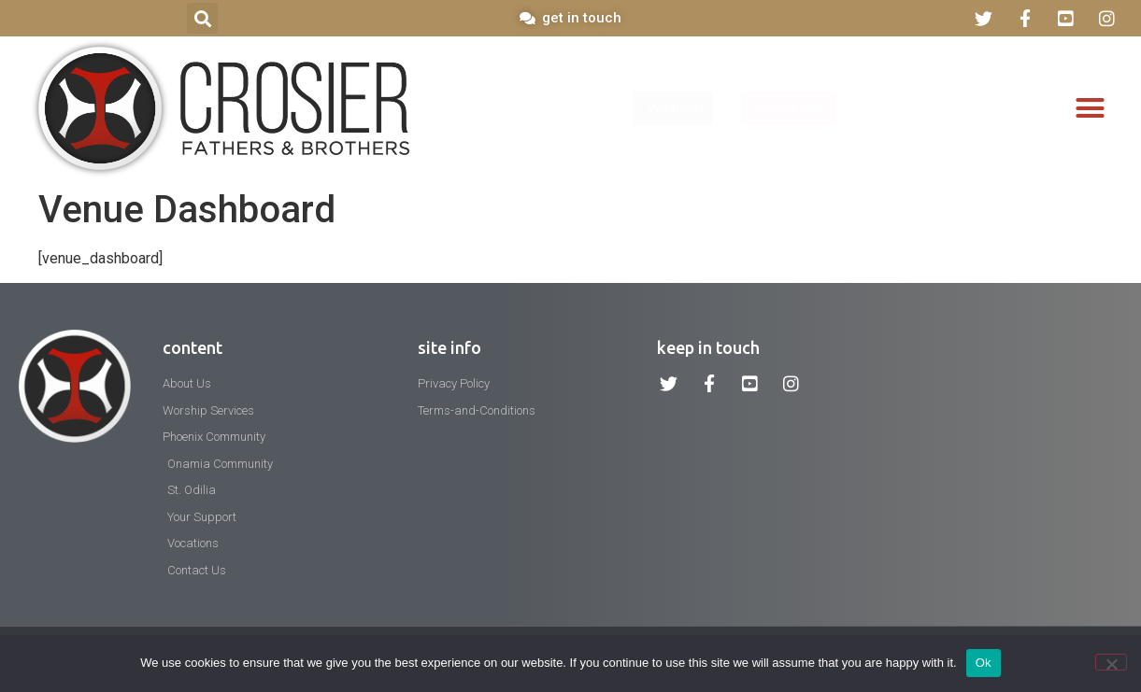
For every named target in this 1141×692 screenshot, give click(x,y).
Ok (983, 663)
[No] (1111, 662)
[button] (202, 18)
